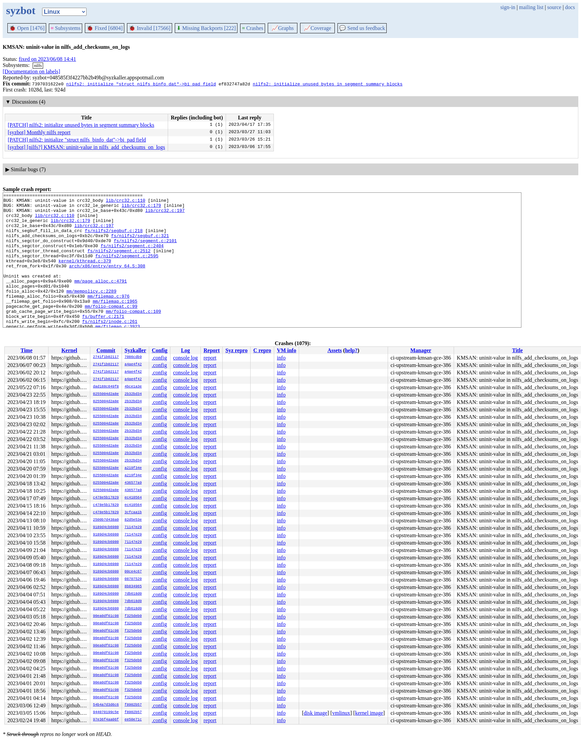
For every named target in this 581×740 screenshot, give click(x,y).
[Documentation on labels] (31, 71)
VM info (286, 350)
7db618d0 (133, 594)
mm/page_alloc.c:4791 (100, 299)
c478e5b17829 (106, 497)
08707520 (133, 579)
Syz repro (236, 350)
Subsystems (65, 28)
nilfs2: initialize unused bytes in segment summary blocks (327, 84)
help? (351, 350)
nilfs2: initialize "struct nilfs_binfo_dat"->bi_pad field (141, 84)
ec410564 (133, 497)
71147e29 (133, 527)
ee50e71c (133, 719)
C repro (262, 350)
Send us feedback (362, 28)
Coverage (317, 28)
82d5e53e (133, 520)
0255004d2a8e (106, 394)
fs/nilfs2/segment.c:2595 (126, 269)
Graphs (282, 28)
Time (26, 350)
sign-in (507, 7)
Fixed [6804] (105, 28)
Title (517, 350)
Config (159, 350)
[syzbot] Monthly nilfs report (39, 132)
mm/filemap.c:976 (109, 317)
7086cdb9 (133, 357)
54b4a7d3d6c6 (106, 705)
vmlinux (341, 713)
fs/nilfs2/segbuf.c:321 (140, 245)
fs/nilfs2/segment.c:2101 (145, 251)
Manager (420, 350)
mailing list (531, 7)
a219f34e (133, 468)
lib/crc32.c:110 (125, 202)
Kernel (69, 350)
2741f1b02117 (106, 357)
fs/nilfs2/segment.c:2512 (119, 263)
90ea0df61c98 (106, 616)
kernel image (369, 713)
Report (211, 350)
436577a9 (133, 483)
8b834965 (133, 586)
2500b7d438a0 (106, 520)
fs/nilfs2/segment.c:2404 (132, 257)
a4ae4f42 (133, 364)
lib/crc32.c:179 (141, 208)
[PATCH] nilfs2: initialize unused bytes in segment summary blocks (81, 125)
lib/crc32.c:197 (165, 214)
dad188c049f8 (106, 386)
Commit (105, 350)
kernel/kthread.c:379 (85, 275)
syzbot (20, 10)
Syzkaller (135, 350)
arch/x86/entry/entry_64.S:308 (107, 281)
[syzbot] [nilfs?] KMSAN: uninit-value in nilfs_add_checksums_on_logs (86, 147)
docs (570, 7)
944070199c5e (106, 712)
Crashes (252, 28)
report (209, 358)
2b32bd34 (133, 394)
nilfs (38, 65)
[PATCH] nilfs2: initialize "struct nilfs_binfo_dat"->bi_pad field (77, 140)
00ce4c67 (133, 571)
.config (159, 358)
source (554, 7)
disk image (315, 713)
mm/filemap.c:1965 (115, 323)
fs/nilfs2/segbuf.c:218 (114, 238)
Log (185, 350)
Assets (334, 350)
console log (185, 358)
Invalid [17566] (149, 28)
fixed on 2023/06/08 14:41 (47, 59)
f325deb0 (133, 616)
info (281, 358)
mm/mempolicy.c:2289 (91, 311)
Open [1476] (26, 28)
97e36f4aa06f (106, 719)
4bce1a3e (133, 386)
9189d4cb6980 (106, 527)
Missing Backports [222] (206, 28)
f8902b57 (133, 705)
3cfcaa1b (133, 512)
